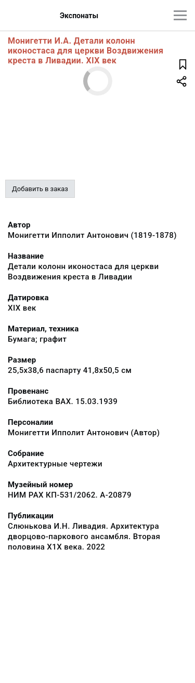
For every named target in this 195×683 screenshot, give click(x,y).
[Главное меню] (180, 15)
